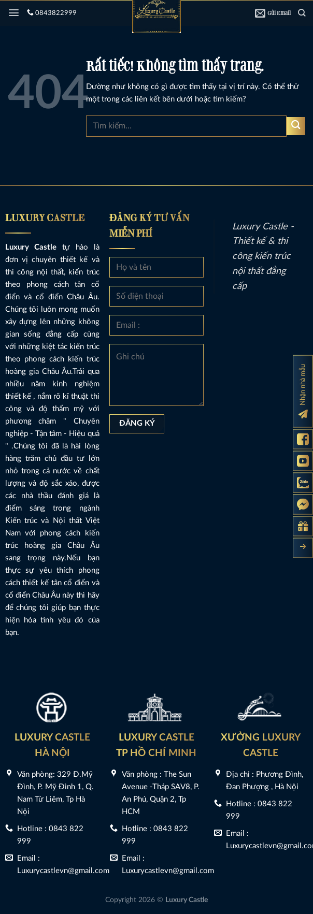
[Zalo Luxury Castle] (302, 482)
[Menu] (14, 13)
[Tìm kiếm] (301, 12)
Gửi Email (273, 13)
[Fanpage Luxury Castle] (302, 438)
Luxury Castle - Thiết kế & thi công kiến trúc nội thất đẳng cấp (263, 256)
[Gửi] (296, 126)
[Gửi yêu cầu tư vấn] (302, 525)
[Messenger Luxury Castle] (302, 504)
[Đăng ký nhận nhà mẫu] (302, 391)
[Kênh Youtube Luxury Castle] (302, 460)
